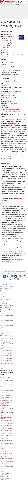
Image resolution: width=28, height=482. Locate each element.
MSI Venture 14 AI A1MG (6, 314)
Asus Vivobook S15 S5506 (6, 428)
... (26, 4)
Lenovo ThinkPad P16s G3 (6, 389)
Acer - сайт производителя (12, 109)
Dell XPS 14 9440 (4, 476)
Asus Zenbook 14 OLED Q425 (7, 358)
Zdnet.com (10, 123)
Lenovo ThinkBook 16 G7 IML (7, 423)
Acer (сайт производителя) (13, 111)
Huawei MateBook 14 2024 (7, 353)
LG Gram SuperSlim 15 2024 (7, 400)
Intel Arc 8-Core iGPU (18, 54)
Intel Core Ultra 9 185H (6, 40)
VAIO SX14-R (3, 319)
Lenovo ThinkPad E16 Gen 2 (7, 412)
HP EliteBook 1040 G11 (6, 342)
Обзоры (16, 4)
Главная (9, 4)
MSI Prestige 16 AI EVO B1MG (7, 465)
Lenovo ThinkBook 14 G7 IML (7, 324)
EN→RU (16, 123)
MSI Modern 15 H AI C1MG (6, 453)
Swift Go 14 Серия (9, 36)
